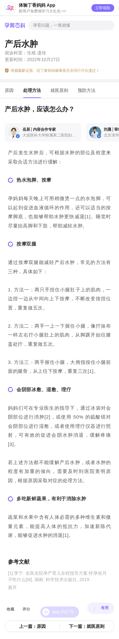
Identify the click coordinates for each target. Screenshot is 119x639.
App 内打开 (63, 605)
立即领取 (102, 8)
